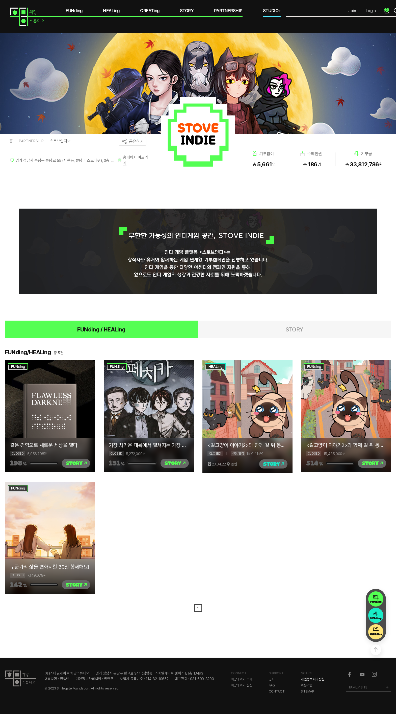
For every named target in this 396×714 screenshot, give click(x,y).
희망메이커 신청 (241, 685)
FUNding (74, 10)
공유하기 (136, 141)
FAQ (272, 685)
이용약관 (307, 685)
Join (352, 10)
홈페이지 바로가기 (135, 160)
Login (371, 10)
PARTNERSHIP (228, 10)
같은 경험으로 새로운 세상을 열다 (43, 445)
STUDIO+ (272, 10)
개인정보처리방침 (312, 679)
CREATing (150, 10)
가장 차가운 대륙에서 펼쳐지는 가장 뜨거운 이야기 (149, 445)
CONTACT (277, 691)
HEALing (111, 10)
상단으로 (376, 649)
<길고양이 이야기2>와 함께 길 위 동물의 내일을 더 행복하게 (247, 445)
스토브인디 (58, 141)
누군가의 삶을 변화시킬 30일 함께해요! (49, 567)
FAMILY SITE (358, 687)
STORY (187, 10)
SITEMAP (307, 691)
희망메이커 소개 (241, 679)
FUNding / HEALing (101, 329)
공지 (272, 679)
